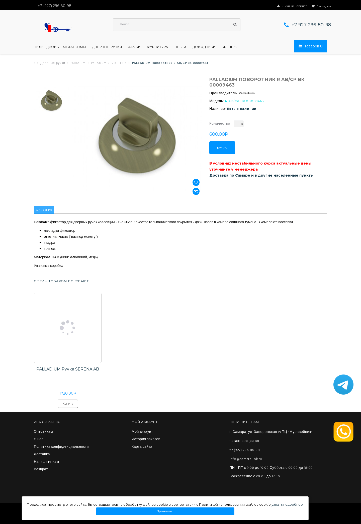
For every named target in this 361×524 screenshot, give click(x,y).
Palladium (78, 63)
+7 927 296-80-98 (311, 25)
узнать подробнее (287, 504)
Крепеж (229, 47)
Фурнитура (157, 47)
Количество (219, 124)
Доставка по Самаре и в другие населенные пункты (261, 175)
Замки (134, 47)
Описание (44, 210)
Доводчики (204, 47)
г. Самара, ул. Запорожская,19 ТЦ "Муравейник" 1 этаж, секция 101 (270, 436)
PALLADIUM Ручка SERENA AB (67, 369)
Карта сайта (142, 447)
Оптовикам (43, 432)
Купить (222, 148)
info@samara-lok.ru (245, 459)
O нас (38, 440)
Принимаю (165, 511)
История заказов (146, 440)
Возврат (41, 470)
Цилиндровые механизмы (60, 47)
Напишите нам (46, 462)
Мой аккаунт (142, 432)
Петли (180, 47)
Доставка (42, 455)
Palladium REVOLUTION (109, 63)
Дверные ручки (107, 47)
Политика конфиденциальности (61, 447)
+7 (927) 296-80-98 (244, 450)
